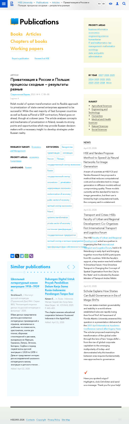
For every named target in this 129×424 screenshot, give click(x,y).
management (95, 46)
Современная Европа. (20, 94)
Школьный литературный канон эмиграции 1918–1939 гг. (25, 284)
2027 (101, 75)
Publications (39, 21)
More (109, 82)
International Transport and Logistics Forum (99, 246)
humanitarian (95, 39)
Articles (33, 34)
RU (99, 4)
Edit (119, 419)
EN (103, 4)
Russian (28, 167)
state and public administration (96, 54)
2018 (102, 82)
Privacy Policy (54, 419)
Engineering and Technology (98, 111)
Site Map (66, 419)
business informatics (98, 29)
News (87, 142)
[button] (24, 272)
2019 (96, 82)
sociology (93, 49)
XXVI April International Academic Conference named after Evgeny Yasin (102, 327)
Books (16, 34)
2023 (96, 79)
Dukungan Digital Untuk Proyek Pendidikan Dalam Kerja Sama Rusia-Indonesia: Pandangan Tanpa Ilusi (60, 286)
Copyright (41, 419)
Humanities (97, 115)
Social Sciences (99, 129)
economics (94, 32)
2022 (102, 79)
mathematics (108, 46)
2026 (106, 75)
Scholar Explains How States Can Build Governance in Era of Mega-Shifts (102, 295)
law (109, 42)
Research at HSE (42, 58)
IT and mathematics (98, 42)
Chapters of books (28, 41)
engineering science (99, 35)
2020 (91, 82)
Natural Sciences (100, 126)
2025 (112, 75)
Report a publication (20, 58)
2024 (91, 79)
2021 (108, 79)
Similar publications (30, 267)
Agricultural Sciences (102, 105)
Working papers (26, 48)
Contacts (30, 419)
